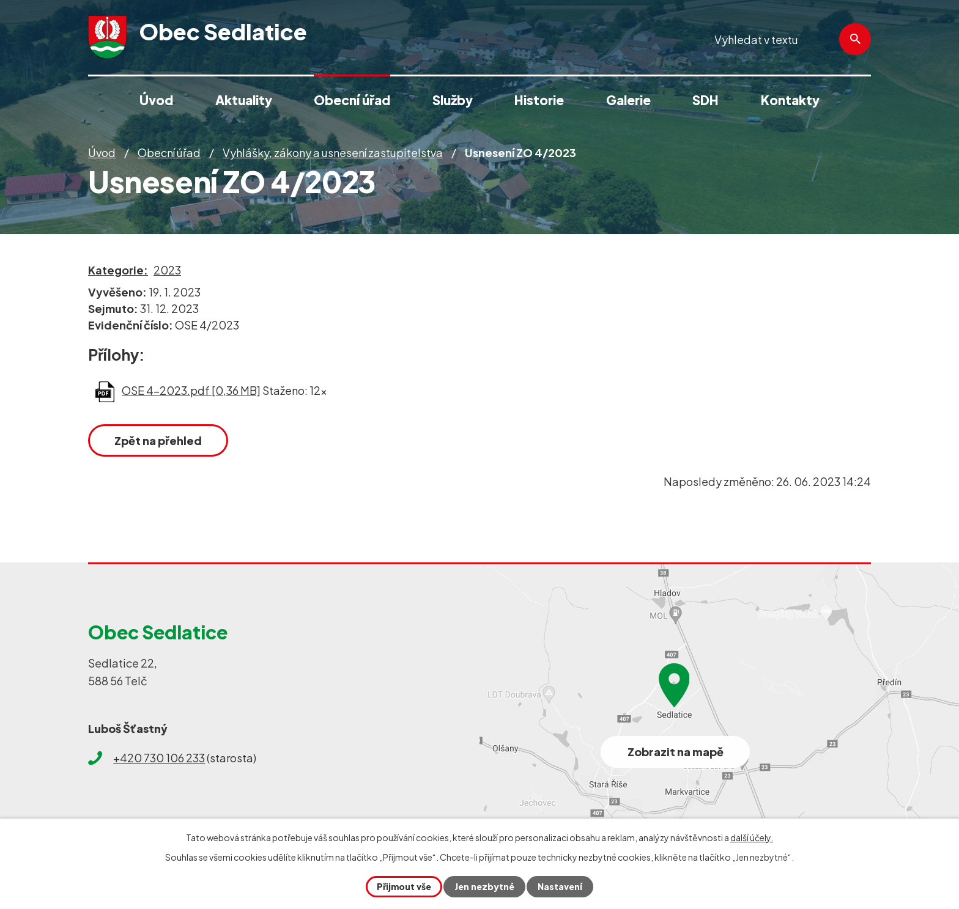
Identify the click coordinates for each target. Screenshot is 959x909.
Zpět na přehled (158, 440)
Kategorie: (118, 270)
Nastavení (560, 886)
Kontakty (790, 100)
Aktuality (243, 100)
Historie (539, 100)
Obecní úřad (169, 152)
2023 (167, 270)
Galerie (628, 100)
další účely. (751, 837)
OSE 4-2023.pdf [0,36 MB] (191, 390)
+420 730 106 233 (159, 758)
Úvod (102, 152)
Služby (452, 100)
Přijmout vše (404, 886)
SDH (705, 100)
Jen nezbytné (484, 886)
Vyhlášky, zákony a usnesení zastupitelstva (333, 152)
